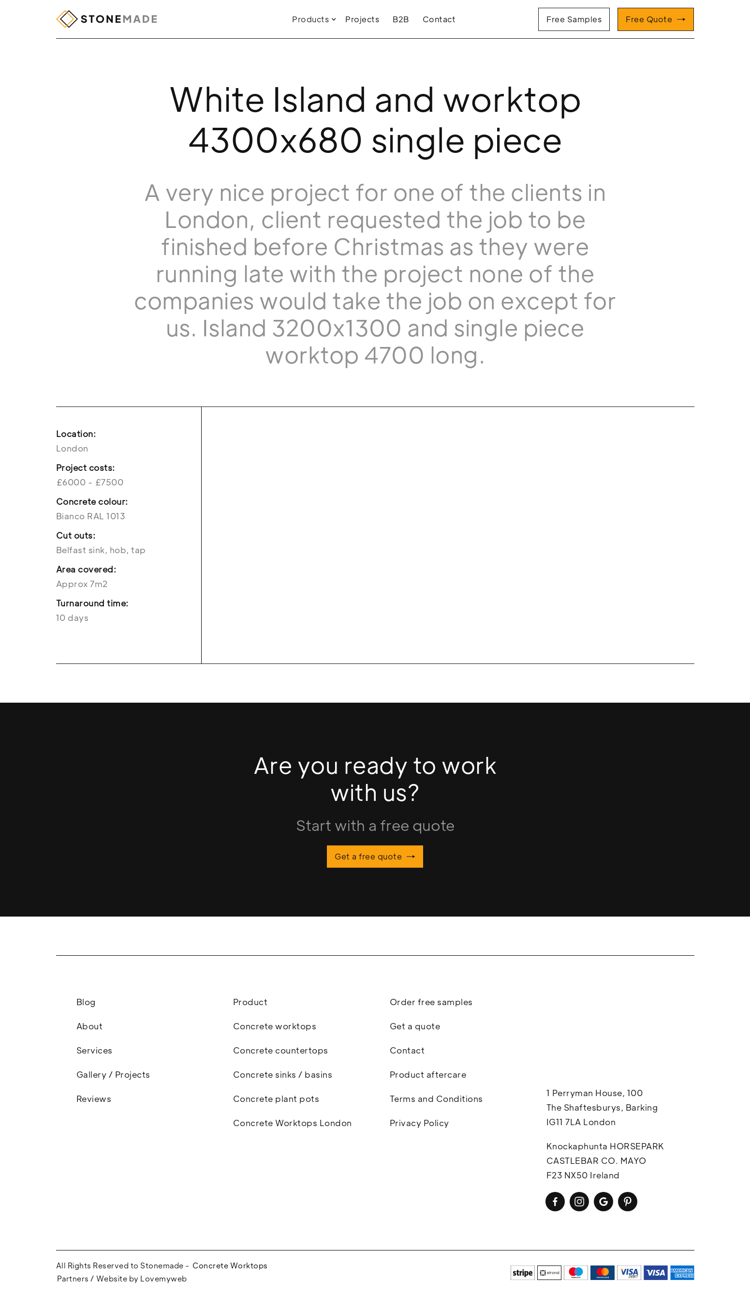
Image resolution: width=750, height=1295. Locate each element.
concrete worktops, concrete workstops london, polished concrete (618, 1035)
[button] (315, 19)
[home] (109, 19)
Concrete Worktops (230, 1265)
